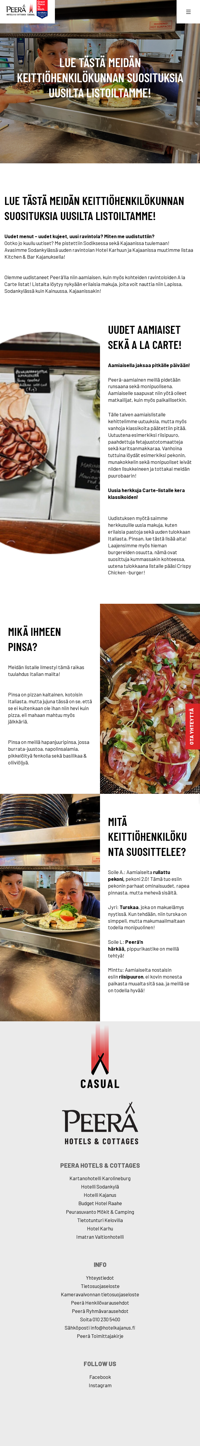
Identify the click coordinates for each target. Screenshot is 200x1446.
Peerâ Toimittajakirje (100, 1336)
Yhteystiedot (100, 1278)
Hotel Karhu (100, 1228)
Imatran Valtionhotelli (100, 1237)
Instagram (100, 1385)
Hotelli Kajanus (100, 1195)
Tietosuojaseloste (100, 1286)
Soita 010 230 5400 (100, 1319)
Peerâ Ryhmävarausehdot (100, 1311)
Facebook (100, 1377)
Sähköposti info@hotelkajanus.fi (100, 1327)
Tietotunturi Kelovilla (100, 1220)
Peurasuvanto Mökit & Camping (100, 1212)
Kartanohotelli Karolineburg (100, 1178)
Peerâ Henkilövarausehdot (100, 1303)
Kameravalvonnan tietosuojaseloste (100, 1294)
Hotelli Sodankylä (100, 1186)
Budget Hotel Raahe (100, 1203)
